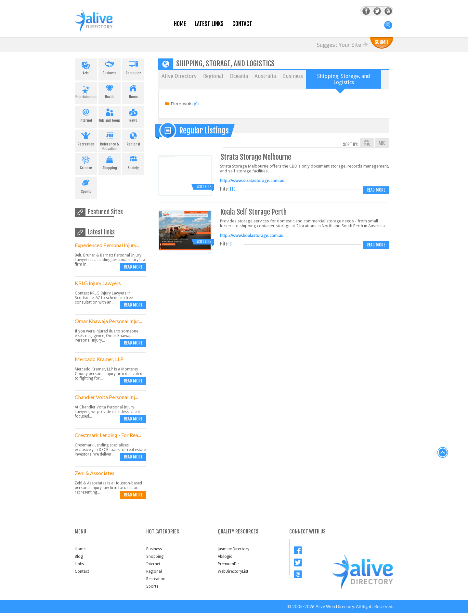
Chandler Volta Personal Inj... (106, 397)
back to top (442, 452)
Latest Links (209, 23)
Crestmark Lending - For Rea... (108, 435)
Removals (181, 104)
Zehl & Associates (94, 473)
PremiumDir (228, 564)
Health (109, 90)
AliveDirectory (101, 24)
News (133, 114)
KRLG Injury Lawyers (98, 283)
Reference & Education (109, 140)
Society (133, 161)
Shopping (109, 161)
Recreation (86, 138)
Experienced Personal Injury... (107, 245)
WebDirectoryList (233, 571)
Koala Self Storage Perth (254, 211)
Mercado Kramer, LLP (99, 359)
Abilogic (225, 556)
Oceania (239, 76)
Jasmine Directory (233, 549)
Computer (133, 66)
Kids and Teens (109, 114)
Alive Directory (179, 76)
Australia (265, 76)
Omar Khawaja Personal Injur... (108, 321)
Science (86, 161)
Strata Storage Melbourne (256, 157)
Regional (133, 138)
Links (79, 564)
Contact (242, 23)
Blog (79, 556)
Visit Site (204, 187)
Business (109, 66)
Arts (86, 66)
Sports (86, 185)
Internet (86, 114)
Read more (133, 266)
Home (180, 23)
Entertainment (86, 90)
